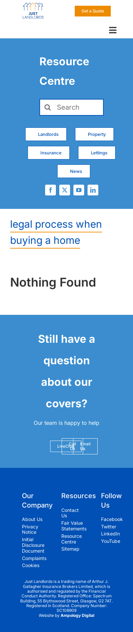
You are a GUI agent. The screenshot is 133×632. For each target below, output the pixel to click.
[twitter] (64, 190)
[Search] (71, 107)
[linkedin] (93, 190)
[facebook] (50, 190)
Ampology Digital (77, 615)
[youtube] (78, 190)
